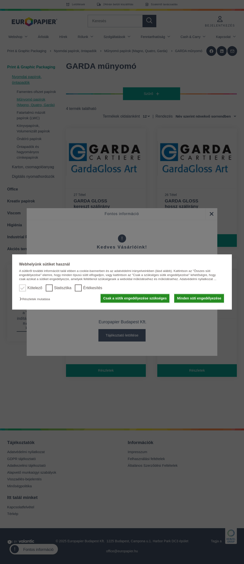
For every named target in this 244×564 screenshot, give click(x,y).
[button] (36, 299)
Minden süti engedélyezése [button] (199, 298)
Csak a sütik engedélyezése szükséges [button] (135, 298)
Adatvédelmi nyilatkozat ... (197, 279)
